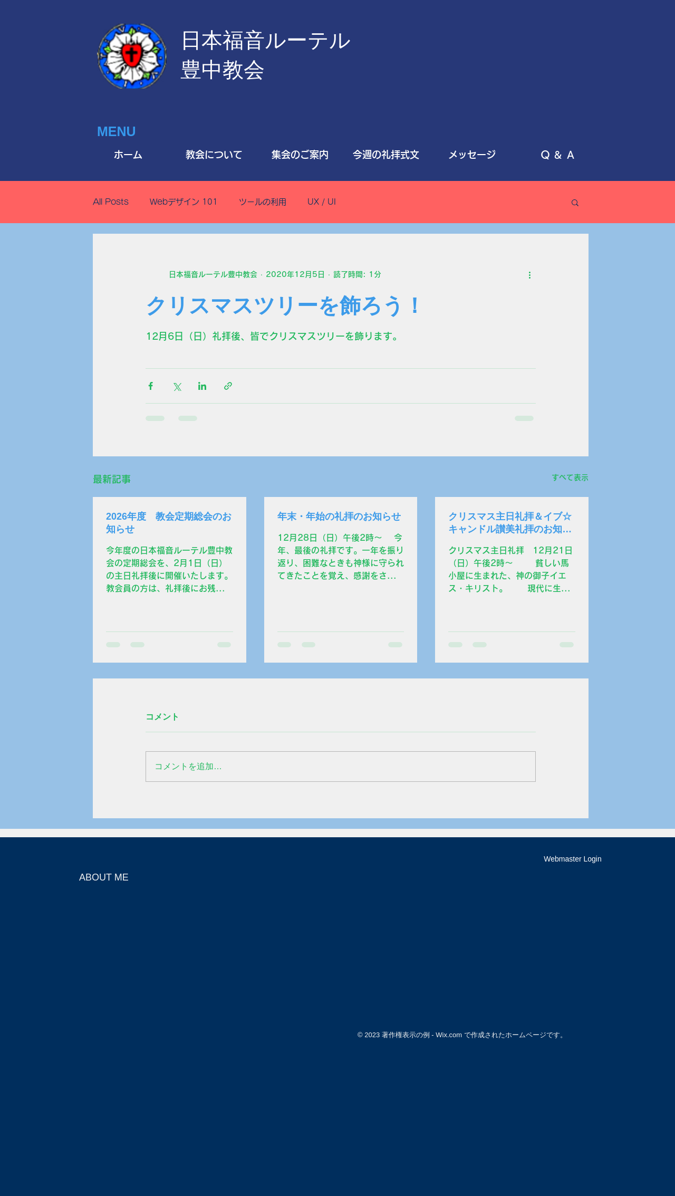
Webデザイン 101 (184, 202)
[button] (575, 202)
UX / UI (321, 202)
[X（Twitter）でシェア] (176, 386)
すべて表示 (570, 477)
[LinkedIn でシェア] (202, 386)
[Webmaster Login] (572, 859)
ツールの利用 (262, 202)
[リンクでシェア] (228, 386)
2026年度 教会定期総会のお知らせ (169, 522)
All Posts (111, 202)
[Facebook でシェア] (151, 386)
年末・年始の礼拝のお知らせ (339, 516)
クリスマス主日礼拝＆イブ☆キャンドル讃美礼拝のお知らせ (510, 523)
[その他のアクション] (529, 274)
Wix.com (449, 1035)
